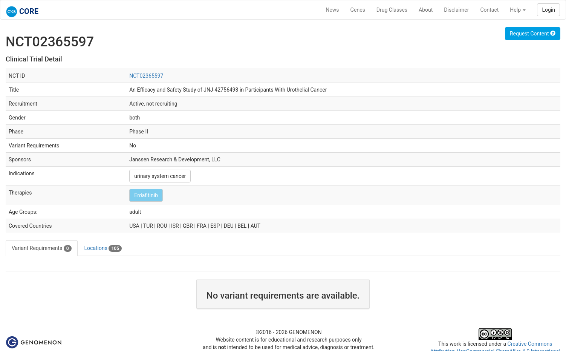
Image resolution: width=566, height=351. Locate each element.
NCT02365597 (146, 76)
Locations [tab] (103, 248)
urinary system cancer (160, 176)
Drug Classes (391, 10)
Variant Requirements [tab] (42, 248)
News (332, 10)
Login (548, 10)
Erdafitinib (146, 195)
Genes (357, 10)
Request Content (532, 34)
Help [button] (518, 10)
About (426, 10)
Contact (489, 10)
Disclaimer (456, 10)
